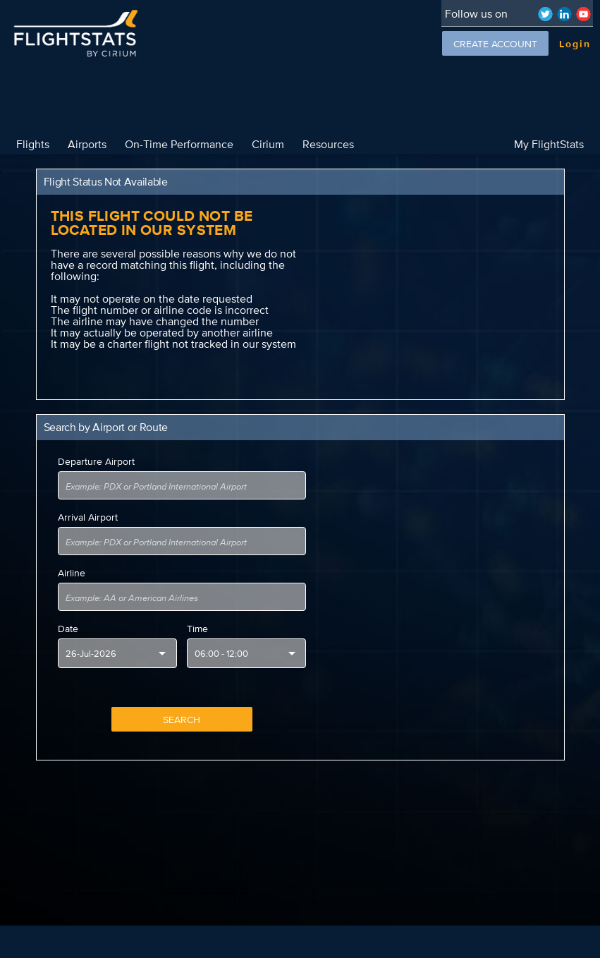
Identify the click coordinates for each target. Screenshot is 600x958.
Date (68, 629)
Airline (71, 573)
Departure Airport (96, 461)
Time (197, 629)
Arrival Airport (88, 517)
